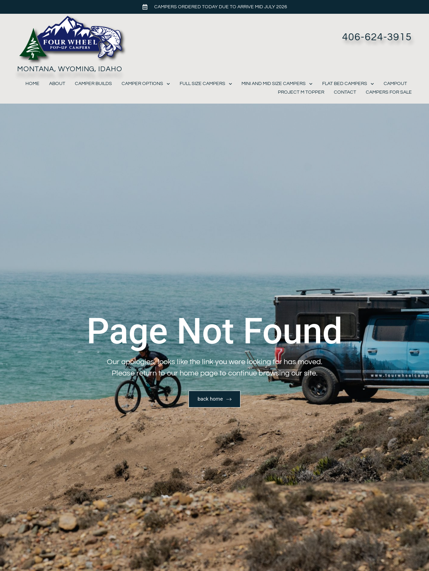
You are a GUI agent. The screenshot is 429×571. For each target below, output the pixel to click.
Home (32, 83)
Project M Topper (301, 92)
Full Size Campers (206, 84)
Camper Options (146, 84)
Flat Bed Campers (348, 84)
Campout (395, 83)
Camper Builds (93, 83)
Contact (345, 92)
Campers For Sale (389, 92)
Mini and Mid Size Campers (277, 84)
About (57, 83)
